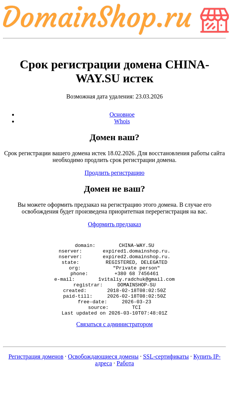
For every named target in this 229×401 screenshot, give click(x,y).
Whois (122, 121)
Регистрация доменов (35, 371)
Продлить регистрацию (115, 172)
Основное (122, 114)
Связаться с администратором (114, 339)
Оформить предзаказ (114, 224)
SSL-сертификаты (166, 371)
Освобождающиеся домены (103, 371)
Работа (125, 378)
